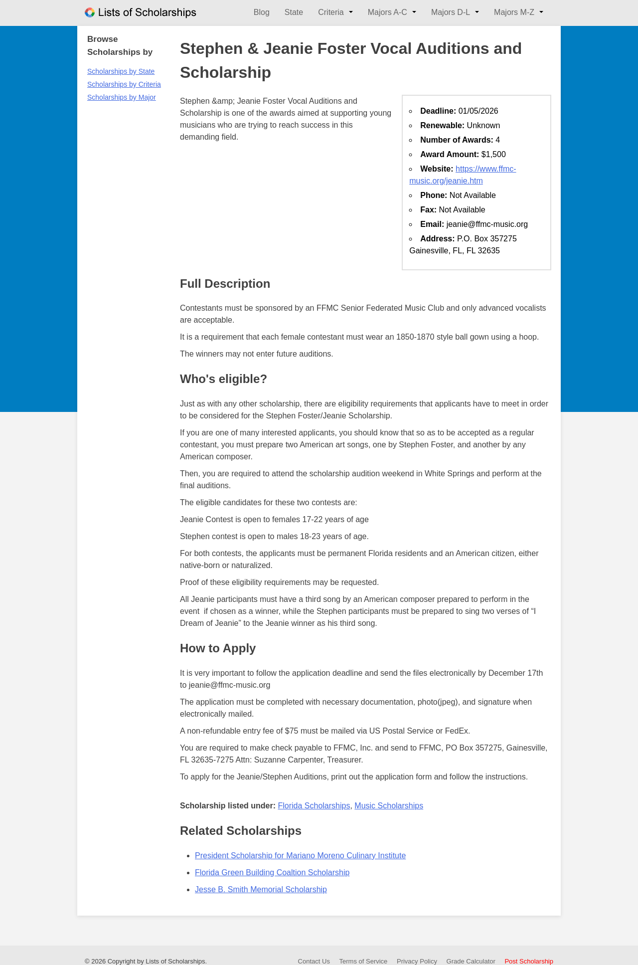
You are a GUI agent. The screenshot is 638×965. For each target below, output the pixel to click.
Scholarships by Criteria (124, 84)
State (294, 12)
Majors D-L (450, 12)
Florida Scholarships (314, 805)
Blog (262, 12)
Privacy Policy (417, 961)
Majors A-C (387, 12)
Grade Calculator (471, 961)
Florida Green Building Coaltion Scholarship (272, 872)
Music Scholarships (388, 805)
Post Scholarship (528, 961)
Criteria (331, 12)
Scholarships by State (121, 71)
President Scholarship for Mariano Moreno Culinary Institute (300, 855)
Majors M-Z (514, 12)
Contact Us (314, 961)
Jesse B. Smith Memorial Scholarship (261, 889)
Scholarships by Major (121, 97)
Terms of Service (363, 961)
